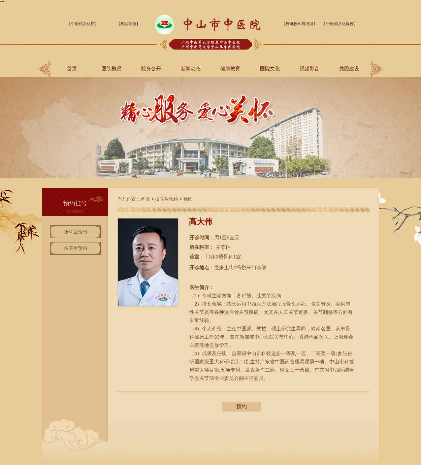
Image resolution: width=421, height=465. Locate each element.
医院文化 (270, 68)
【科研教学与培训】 (299, 23)
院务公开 (151, 68)
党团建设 (349, 68)
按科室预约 (75, 231)
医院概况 (111, 68)
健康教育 (230, 68)
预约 (188, 199)
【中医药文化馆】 (83, 23)
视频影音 (309, 68)
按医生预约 (75, 248)
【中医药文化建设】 (340, 23)
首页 (72, 68)
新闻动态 (191, 68)
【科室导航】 (128, 23)
